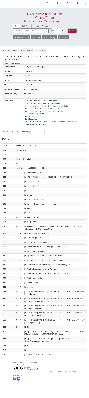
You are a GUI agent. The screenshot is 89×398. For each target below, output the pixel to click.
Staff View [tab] (39, 131)
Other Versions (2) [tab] (23, 131)
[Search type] (58, 30)
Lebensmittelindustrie (47, 121)
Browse (36, 37)
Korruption (40, 124)
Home (49, 3)
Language (82, 3)
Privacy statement (69, 372)
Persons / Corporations (43, 26)
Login (70, 3)
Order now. (30, 93)
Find (72, 30)
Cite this (6, 50)
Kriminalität (29, 124)
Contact (50, 372)
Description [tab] (8, 131)
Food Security (30, 116)
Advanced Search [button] (22, 37)
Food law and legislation (34, 114)
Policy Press (35, 80)
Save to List (41, 50)
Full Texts (26, 26)
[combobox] (30, 30)
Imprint (58, 372)
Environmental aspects (55, 111)
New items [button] (63, 37)
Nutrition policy (30, 119)
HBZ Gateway (31, 89)
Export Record (27, 50)
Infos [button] (60, 3)
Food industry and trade (34, 108)
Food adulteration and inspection (37, 106)
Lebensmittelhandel (66, 121)
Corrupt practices (51, 101)
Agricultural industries (33, 101)
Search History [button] (49, 37)
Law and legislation (52, 103)
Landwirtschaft (30, 121)
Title (17, 26)
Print (15, 50)
